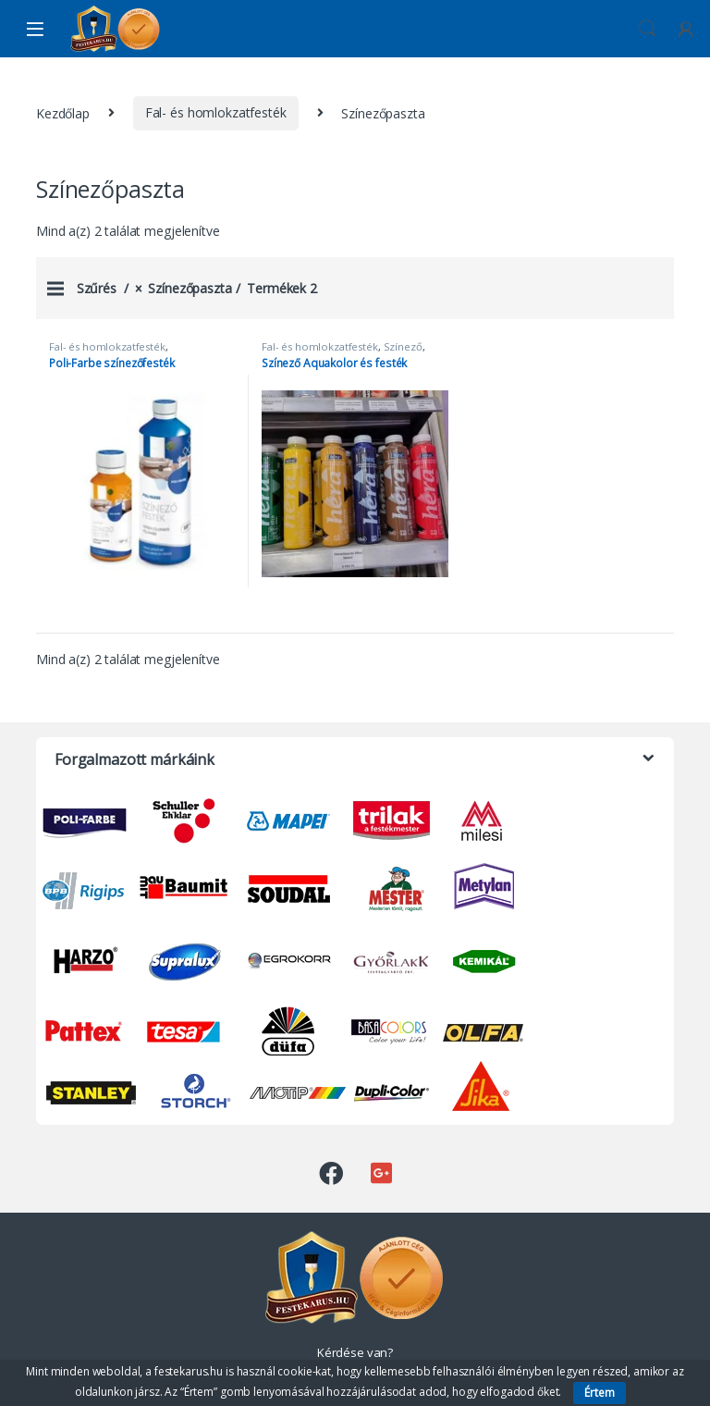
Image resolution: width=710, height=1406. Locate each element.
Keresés (647, 28)
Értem (599, 1392)
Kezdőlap (63, 112)
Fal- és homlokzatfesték (216, 112)
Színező (403, 346)
